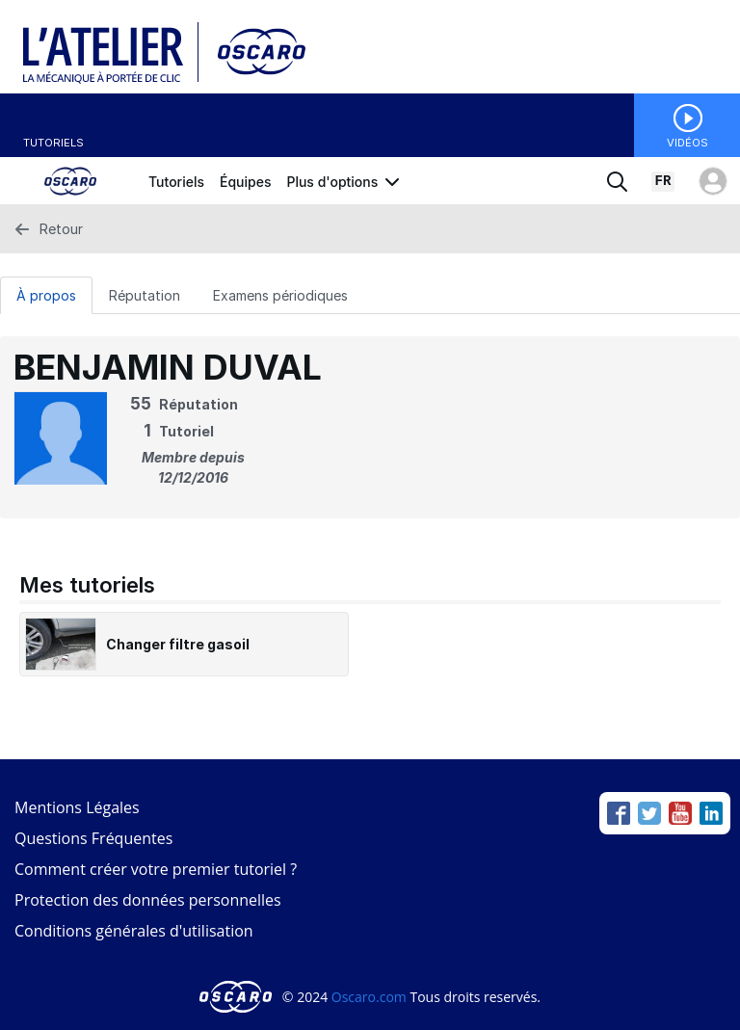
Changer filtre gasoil (178, 644)
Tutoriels (53, 142)
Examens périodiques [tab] (280, 295)
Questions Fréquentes (93, 838)
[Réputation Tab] (144, 295)
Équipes (245, 181)
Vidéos (687, 142)
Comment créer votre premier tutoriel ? (155, 869)
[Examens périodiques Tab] (280, 295)
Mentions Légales (77, 807)
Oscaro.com (369, 997)
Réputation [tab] (144, 295)
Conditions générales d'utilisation (133, 930)
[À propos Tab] (46, 295)
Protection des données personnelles (147, 900)
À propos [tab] (46, 295)
